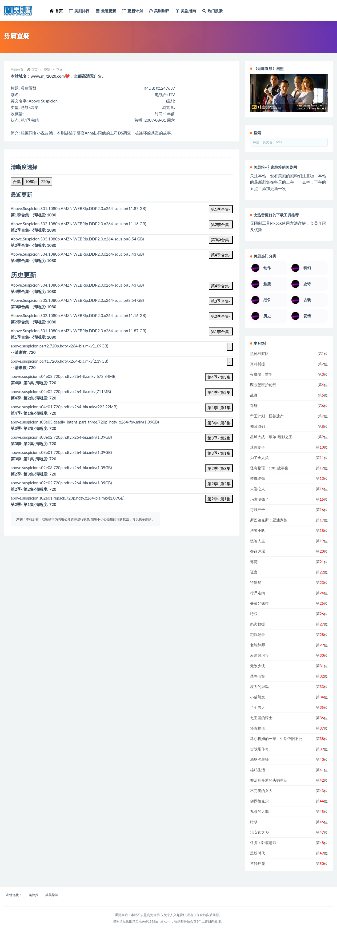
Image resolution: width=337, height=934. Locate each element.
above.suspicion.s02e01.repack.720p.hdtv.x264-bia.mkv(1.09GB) (68, 498)
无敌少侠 (257, 665)
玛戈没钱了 (259, 499)
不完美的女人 (261, 790)
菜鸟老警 (257, 676)
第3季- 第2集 (219, 438)
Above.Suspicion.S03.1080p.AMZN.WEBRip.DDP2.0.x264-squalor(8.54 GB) (77, 300)
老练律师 (257, 645)
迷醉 (254, 405)
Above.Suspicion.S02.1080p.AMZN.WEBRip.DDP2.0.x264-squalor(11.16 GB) (78, 315)
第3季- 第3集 (219, 422)
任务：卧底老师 (263, 842)
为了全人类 (259, 457)
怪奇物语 (257, 728)
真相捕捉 (257, 364)
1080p (31, 181)
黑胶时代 (257, 853)
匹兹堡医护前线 (263, 384)
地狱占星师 (259, 759)
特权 (254, 613)
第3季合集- (221, 239)
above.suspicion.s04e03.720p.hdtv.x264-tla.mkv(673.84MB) (64, 376)
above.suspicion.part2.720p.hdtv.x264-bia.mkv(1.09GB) (59, 345)
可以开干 (257, 509)
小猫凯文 (257, 697)
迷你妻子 (257, 447)
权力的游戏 (259, 686)
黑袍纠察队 (259, 353)
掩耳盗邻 (257, 426)
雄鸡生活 (257, 769)
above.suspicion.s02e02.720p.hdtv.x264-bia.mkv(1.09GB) (61, 482)
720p (45, 181)
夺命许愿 (257, 551)
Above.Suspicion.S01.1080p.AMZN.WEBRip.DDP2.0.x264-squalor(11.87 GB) (78, 330)
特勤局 (255, 582)
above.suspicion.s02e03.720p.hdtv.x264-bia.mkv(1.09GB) (61, 467)
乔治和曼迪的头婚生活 (268, 780)
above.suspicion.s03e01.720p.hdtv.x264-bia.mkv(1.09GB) (61, 452)
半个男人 (257, 707)
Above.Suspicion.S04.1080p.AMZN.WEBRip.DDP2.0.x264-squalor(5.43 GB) (77, 285)
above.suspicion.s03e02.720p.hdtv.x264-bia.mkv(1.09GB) (61, 437)
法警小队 (257, 530)
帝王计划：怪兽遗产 (267, 416)
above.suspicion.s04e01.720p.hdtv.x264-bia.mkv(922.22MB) (64, 406)
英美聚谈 (51, 895)
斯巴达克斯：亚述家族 (268, 520)
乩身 (254, 395)
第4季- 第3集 (219, 377)
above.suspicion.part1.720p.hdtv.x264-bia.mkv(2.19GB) (59, 361)
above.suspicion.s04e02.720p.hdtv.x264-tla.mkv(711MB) (61, 391)
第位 (323, 353)
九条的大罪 (259, 811)
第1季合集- (221, 209)
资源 (47, 70)
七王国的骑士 (261, 717)
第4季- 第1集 (219, 407)
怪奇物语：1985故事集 (269, 468)
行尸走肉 (257, 593)
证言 (254, 572)
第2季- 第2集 (219, 483)
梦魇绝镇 (257, 478)
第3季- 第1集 (219, 453)
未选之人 (257, 488)
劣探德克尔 (259, 801)
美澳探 (33, 895)
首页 (34, 70)
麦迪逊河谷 (259, 655)
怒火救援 (257, 624)
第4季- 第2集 (219, 392)
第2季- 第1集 (219, 498)
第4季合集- (221, 254)
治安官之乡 (259, 832)
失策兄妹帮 (259, 603)
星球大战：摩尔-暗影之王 (271, 436)
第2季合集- (221, 224)
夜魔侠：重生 (261, 374)
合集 (17, 181)
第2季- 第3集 (219, 468)
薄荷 (254, 561)
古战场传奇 (259, 749)
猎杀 (254, 822)
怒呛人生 (257, 541)
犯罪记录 (257, 634)
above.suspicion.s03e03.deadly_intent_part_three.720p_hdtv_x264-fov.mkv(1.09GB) (85, 421)
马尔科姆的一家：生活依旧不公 (276, 738)
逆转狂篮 (257, 863)
